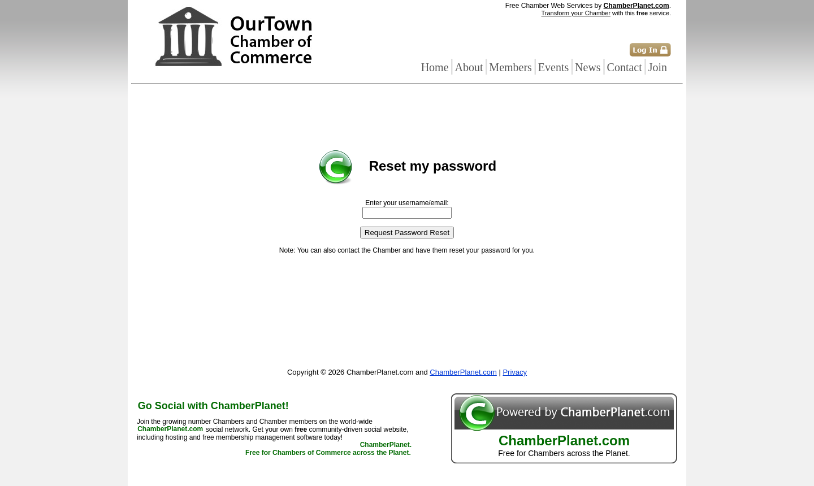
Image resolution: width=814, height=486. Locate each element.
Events (553, 67)
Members (510, 67)
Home (435, 67)
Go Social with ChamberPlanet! (213, 405)
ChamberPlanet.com (636, 6)
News (588, 67)
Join (657, 67)
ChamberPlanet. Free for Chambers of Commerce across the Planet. (328, 449)
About (468, 67)
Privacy (515, 372)
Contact (624, 67)
